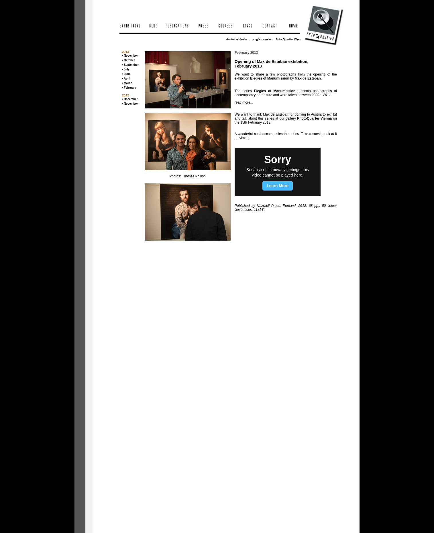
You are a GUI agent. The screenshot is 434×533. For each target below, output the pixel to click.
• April (126, 78)
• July (125, 69)
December (131, 99)
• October (128, 60)
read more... (244, 102)
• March (127, 83)
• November (130, 55)
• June (126, 74)
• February (129, 87)
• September (130, 64)
